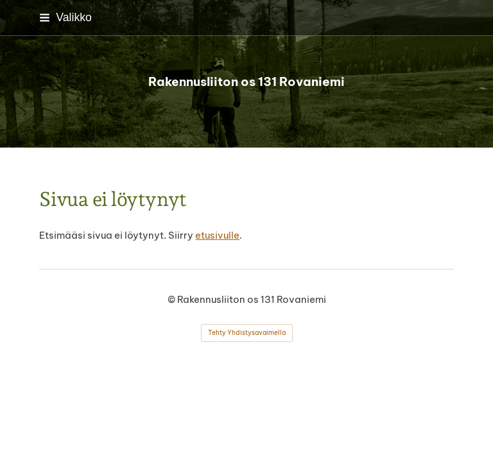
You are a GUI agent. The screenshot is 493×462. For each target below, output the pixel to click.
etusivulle (217, 235)
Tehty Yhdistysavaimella (247, 333)
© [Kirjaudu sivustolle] (172, 299)
